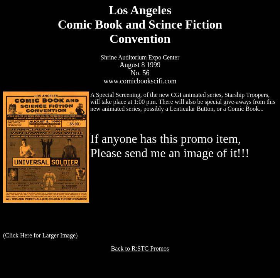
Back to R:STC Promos (140, 248)
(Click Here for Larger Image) (40, 235)
